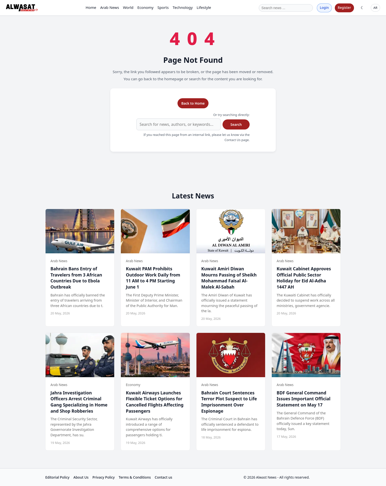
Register (344, 7)
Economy (145, 7)
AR (375, 7)
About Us (80, 477)
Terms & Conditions (135, 477)
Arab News (109, 7)
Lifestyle (204, 7)
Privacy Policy (104, 477)
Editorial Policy (57, 477)
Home (91, 7)
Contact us (163, 477)
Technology (183, 7)
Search (236, 124)
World (128, 7)
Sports (163, 7)
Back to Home (193, 103)
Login (324, 7)
